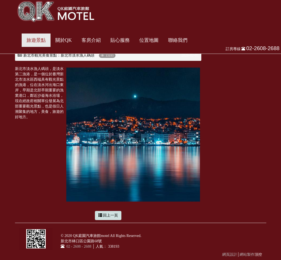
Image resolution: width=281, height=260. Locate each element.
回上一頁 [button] (108, 215)
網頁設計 (229, 254)
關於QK (63, 40)
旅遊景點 (36, 40)
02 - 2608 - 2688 (78, 246)
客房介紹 (91, 40)
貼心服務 (120, 40)
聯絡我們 (177, 40)
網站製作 (247, 254)
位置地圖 (149, 40)
